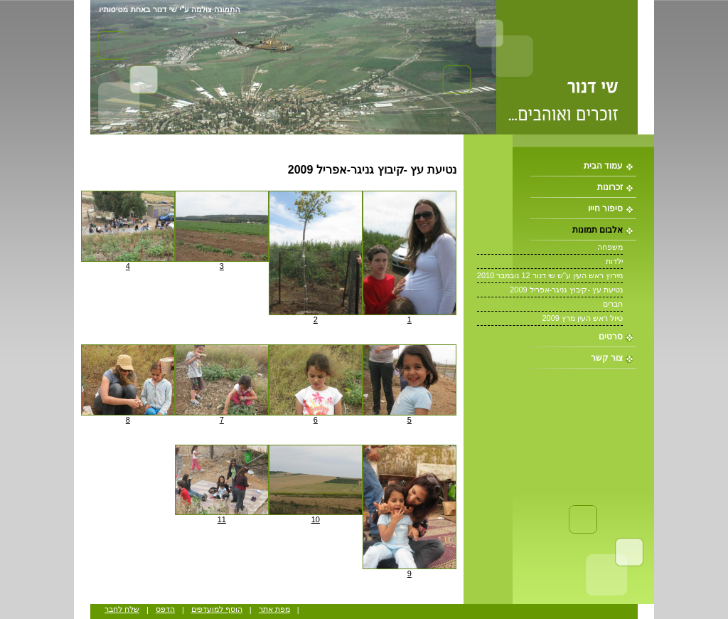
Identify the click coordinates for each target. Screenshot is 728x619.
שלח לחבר (122, 609)
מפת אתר (274, 609)
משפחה (610, 247)
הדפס (165, 609)
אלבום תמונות (597, 230)
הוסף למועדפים (216, 609)
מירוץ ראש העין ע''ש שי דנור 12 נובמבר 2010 (550, 275)
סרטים (611, 337)
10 (315, 519)
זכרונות (610, 187)
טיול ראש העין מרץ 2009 (582, 318)
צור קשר (607, 358)
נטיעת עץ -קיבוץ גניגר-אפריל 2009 (566, 289)
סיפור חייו (605, 208)
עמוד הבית (603, 166)
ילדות (614, 261)
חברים (613, 304)
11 (222, 519)
